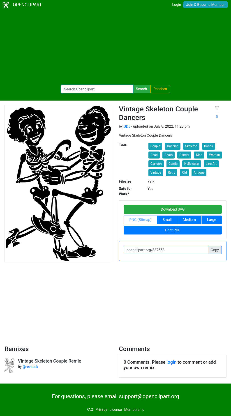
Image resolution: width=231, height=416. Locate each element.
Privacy (101, 409)
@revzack (30, 367)
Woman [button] (214, 155)
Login (176, 4)
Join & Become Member (205, 4)
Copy (215, 250)
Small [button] (167, 220)
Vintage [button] (155, 172)
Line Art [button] (211, 163)
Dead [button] (154, 155)
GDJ (126, 126)
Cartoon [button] (156, 163)
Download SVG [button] (173, 209)
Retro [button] (171, 172)
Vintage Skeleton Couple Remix (49, 361)
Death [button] (168, 155)
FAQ (90, 409)
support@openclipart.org (149, 396)
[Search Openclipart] (97, 89)
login (171, 362)
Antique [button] (199, 172)
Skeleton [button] (191, 146)
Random (160, 89)
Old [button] (184, 172)
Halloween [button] (191, 163)
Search (141, 89)
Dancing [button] (172, 146)
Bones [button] (208, 146)
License (115, 409)
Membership (134, 409)
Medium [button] (189, 220)
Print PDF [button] (172, 230)
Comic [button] (173, 163)
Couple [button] (155, 146)
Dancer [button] (184, 155)
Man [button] (199, 155)
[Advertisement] (115, 47)
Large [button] (211, 220)
